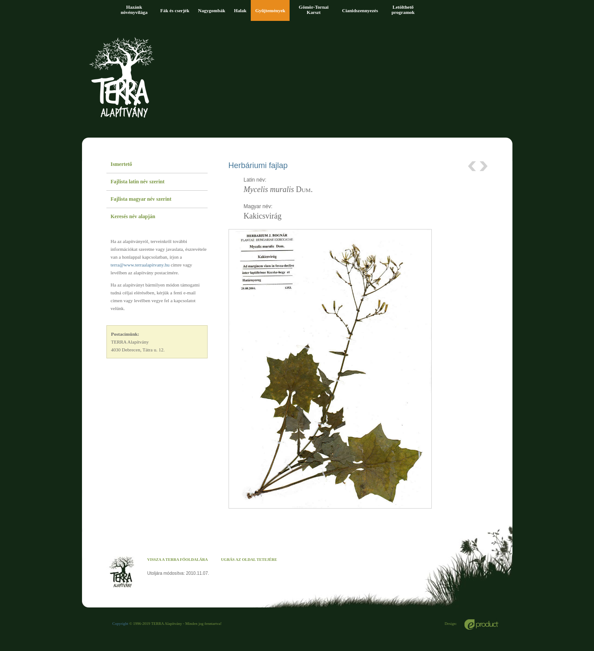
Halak (240, 10)
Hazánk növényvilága (134, 9)
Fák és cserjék (175, 10)
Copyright (121, 623)
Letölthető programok (403, 9)
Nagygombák (211, 10)
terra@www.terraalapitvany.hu (140, 264)
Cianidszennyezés (360, 10)
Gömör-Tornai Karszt (313, 9)
